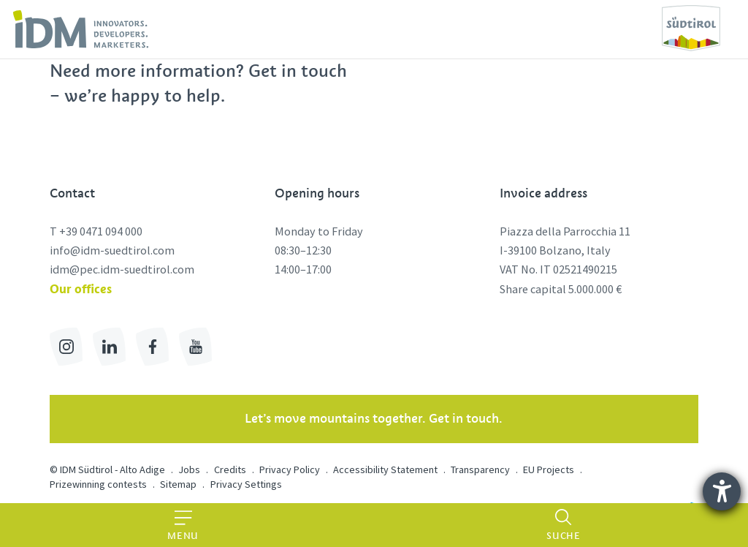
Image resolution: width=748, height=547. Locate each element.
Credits (230, 469)
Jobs (189, 469)
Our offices (81, 289)
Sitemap (178, 484)
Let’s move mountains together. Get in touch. (374, 418)
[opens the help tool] (722, 491)
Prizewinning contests (98, 484)
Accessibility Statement (385, 469)
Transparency (480, 469)
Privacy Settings (246, 484)
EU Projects (548, 469)
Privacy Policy (289, 469)
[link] (80, 29)
